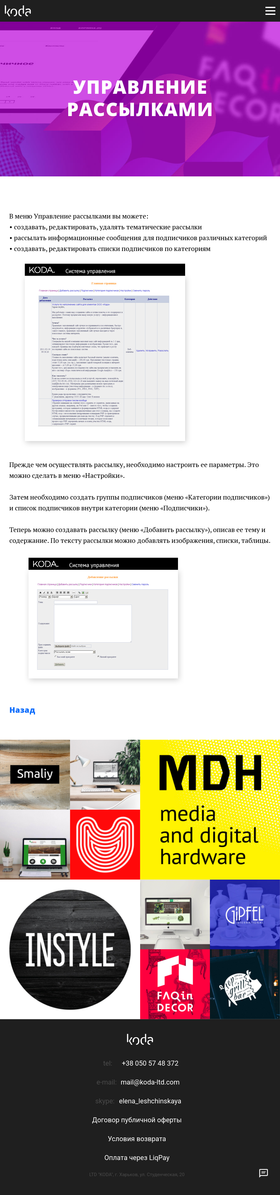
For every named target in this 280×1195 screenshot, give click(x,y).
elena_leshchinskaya (150, 1101)
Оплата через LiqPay (136, 1158)
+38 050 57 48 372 (150, 1063)
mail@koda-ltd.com (150, 1082)
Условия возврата (137, 1139)
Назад (22, 709)
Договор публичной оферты (137, 1120)
